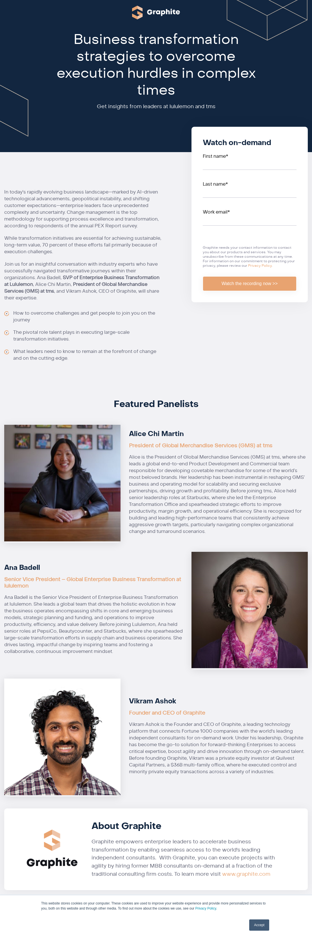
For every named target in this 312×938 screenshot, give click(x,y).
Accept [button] (259, 925)
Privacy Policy (205, 908)
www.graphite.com (246, 874)
